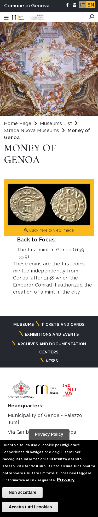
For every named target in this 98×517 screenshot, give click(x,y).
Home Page (17, 123)
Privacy (66, 479)
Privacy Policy (49, 434)
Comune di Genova (27, 5)
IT (82, 5)
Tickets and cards (63, 324)
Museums (23, 324)
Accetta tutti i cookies (30, 507)
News (52, 361)
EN (91, 5)
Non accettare (22, 492)
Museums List (56, 123)
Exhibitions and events (52, 334)
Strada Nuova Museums (32, 130)
